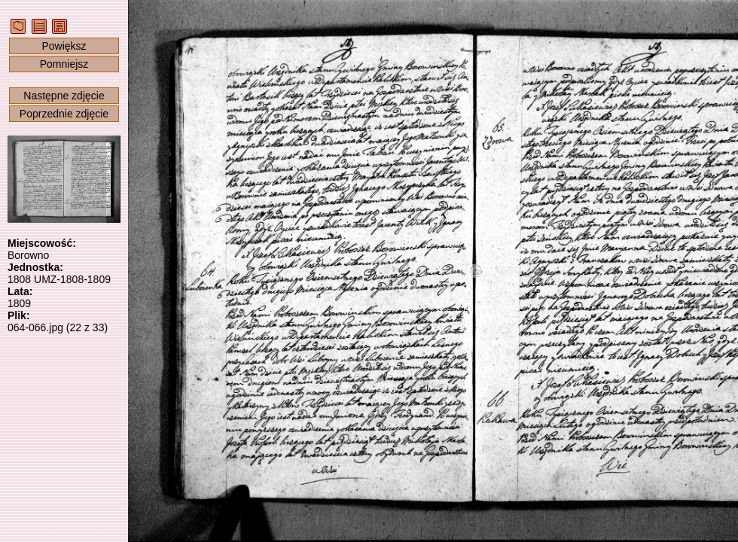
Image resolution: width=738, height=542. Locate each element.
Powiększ (63, 46)
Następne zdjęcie (63, 96)
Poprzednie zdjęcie (64, 114)
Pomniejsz (64, 64)
